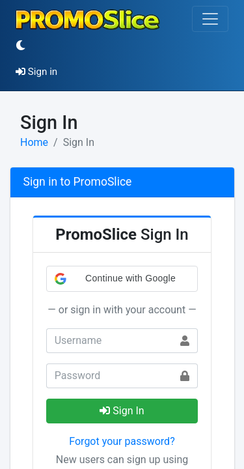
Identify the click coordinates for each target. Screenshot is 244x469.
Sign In (122, 411)
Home (34, 142)
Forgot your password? (121, 441)
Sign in (36, 72)
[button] (122, 279)
